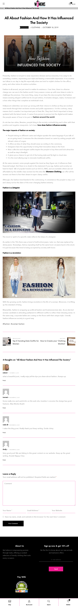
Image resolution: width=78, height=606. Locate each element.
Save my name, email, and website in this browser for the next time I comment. (35, 517)
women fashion (18, 324)
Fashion (24, 27)
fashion (7, 324)
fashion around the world (44, 117)
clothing (35, 27)
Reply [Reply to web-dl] (4, 432)
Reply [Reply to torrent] (4, 408)
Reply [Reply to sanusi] (4, 380)
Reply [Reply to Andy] (4, 460)
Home (1, 8)
